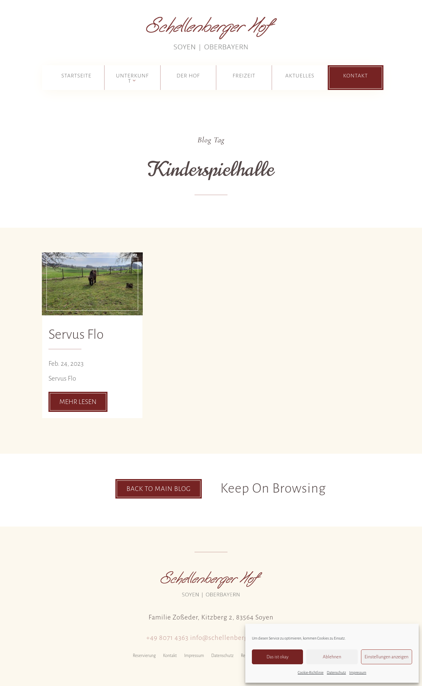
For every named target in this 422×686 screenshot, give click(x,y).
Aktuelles (299, 76)
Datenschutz (336, 672)
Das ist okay (277, 656)
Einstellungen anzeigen (386, 656)
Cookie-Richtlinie (310, 672)
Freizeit (244, 76)
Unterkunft (132, 78)
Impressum (357, 672)
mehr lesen (78, 401)
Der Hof (188, 76)
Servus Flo (76, 334)
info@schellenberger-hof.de (233, 637)
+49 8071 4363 (167, 637)
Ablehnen (332, 656)
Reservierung (144, 655)
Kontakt (355, 76)
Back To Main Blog (158, 488)
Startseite (76, 76)
